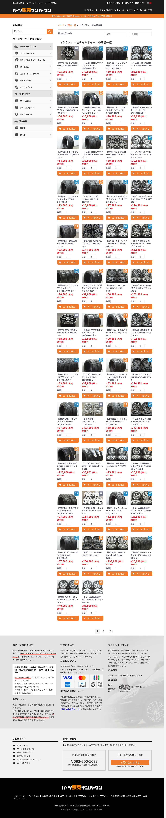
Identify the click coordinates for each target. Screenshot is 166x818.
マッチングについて (25, 749)
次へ (111, 631)
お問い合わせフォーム (69, 709)
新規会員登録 (114, 3)
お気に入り (128, 3)
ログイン (141, 3)
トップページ (19, 796)
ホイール (138, 10)
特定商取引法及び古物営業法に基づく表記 (129, 796)
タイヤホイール (90, 10)
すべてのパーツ (26, 87)
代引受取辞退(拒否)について (29, 759)
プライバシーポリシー (98, 796)
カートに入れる (69, 84)
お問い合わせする (130, 762)
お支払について (23, 756)
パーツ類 (148, 10)
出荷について (23, 745)
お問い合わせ (19, 798)
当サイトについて (67, 796)
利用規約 (82, 796)
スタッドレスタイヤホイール (111, 10)
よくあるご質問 (23, 763)
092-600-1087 (86, 761)
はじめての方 (33, 796)
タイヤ (129, 10)
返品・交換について (25, 752)
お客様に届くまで (49, 796)
